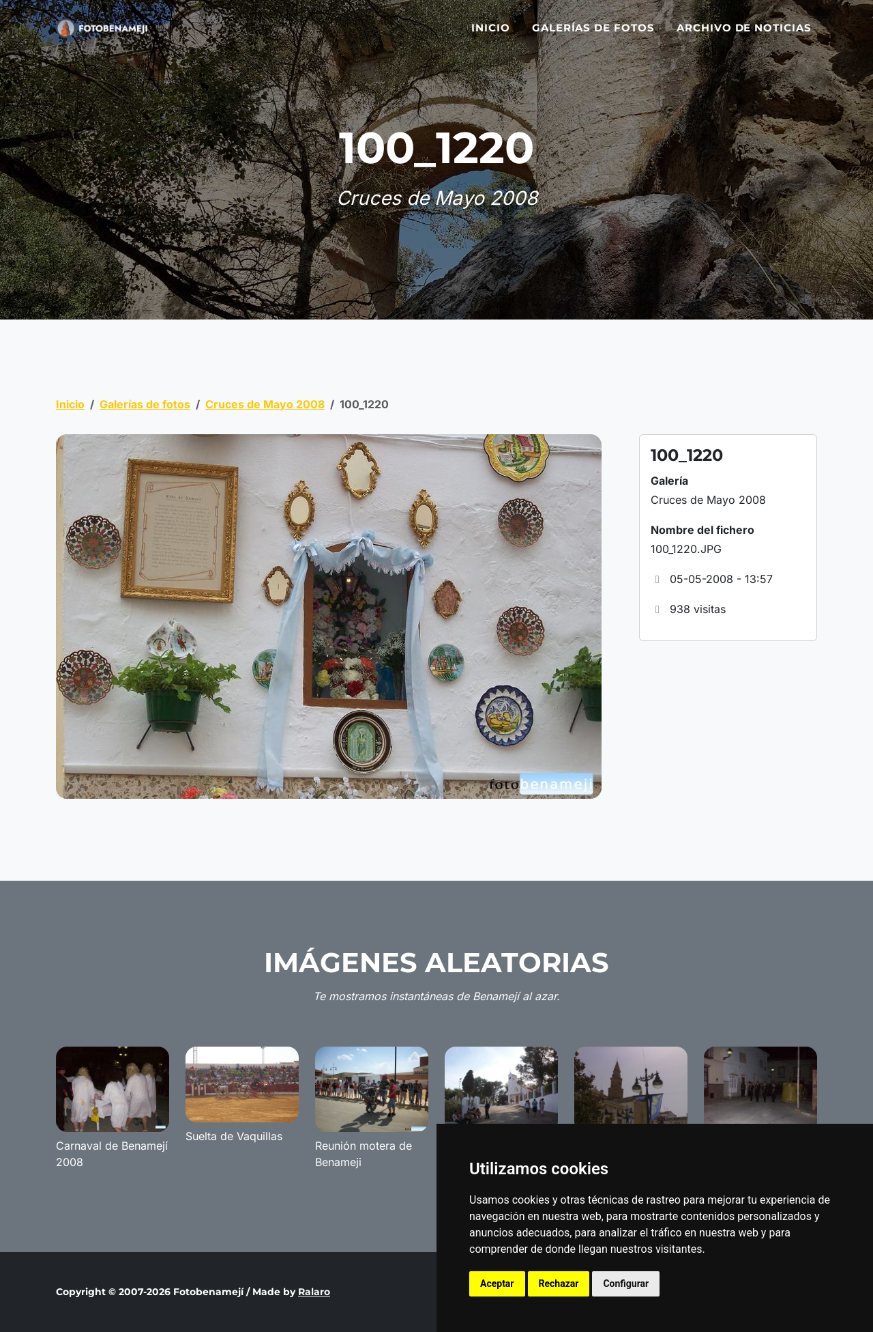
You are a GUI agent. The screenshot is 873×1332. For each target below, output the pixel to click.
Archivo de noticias (744, 35)
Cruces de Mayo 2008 (265, 404)
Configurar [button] (626, 1283)
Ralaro (314, 1292)
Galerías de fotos (593, 35)
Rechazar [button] (559, 1283)
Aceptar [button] (497, 1283)
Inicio (490, 35)
